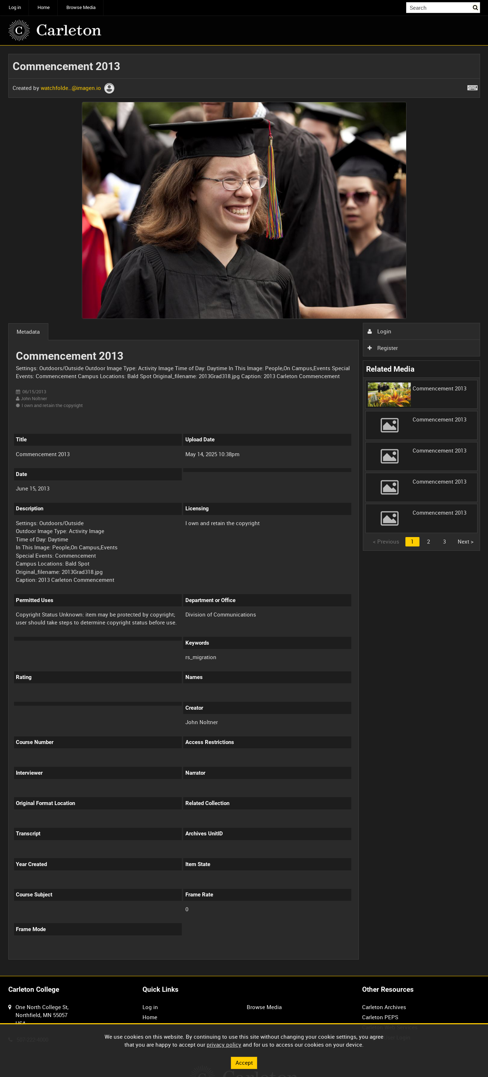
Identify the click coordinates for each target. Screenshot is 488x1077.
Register (383, 347)
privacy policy (224, 1044)
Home (44, 7)
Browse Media (81, 7)
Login (379, 331)
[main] (244, 511)
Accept (244, 1062)
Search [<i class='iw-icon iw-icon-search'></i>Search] (475, 7)
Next (466, 541)
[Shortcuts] (472, 86)
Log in (15, 7)
